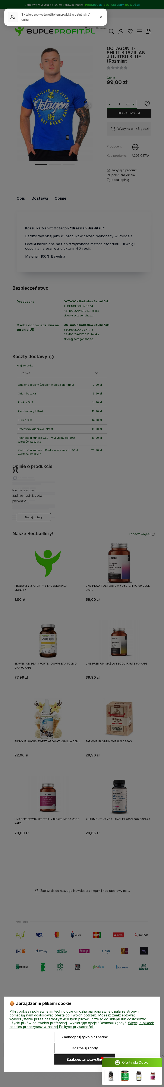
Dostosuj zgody (85, 1048)
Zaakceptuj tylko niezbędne (85, 1037)
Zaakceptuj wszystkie (84, 1059)
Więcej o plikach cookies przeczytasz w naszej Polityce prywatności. (81, 1025)
